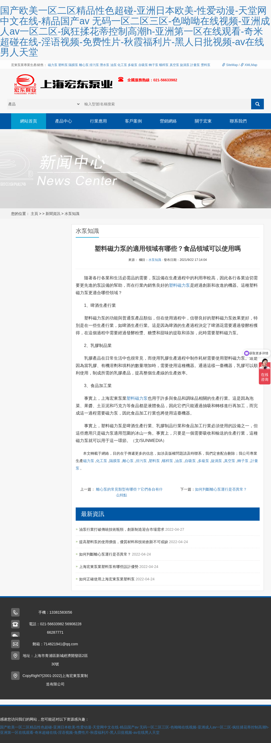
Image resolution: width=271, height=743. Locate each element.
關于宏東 (203, 121)
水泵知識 (72, 213)
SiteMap (230, 65)
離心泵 (84, 65)
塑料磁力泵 (179, 285)
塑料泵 (63, 65)
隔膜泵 (73, 65)
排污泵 (94, 65)
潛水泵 (104, 65)
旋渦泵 (184, 65)
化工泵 (122, 65)
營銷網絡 (168, 121)
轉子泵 (153, 65)
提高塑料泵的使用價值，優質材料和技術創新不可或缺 (124, 542)
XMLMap (249, 65)
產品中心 (63, 121)
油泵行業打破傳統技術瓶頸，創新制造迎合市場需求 (122, 529)
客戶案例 (133, 121)
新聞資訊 (53, 213)
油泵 (113, 65)
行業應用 (98, 121)
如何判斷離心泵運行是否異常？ (221, 489)
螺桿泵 (164, 65)
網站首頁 (28, 121)
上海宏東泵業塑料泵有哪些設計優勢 (109, 567)
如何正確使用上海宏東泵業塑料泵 (107, 579)
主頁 (34, 213)
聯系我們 (238, 121)
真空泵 (174, 65)
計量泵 (195, 65)
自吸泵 (143, 65)
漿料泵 (205, 65)
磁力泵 (52, 65)
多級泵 (132, 65)
